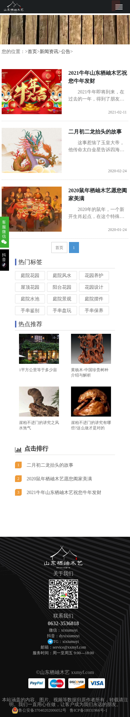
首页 (32, 51)
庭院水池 (30, 298)
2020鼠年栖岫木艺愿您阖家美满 (97, 194)
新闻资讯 (49, 51)
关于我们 (63, 573)
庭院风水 (62, 275)
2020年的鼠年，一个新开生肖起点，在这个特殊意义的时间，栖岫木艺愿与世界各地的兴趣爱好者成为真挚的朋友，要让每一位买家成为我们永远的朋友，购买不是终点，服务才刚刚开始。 (96, 213)
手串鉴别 (30, 310)
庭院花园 (30, 275)
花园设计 (94, 287)
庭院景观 (62, 298)
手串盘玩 (62, 310)
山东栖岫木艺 (55, 672)
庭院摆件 (94, 298)
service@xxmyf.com (69, 647)
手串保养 (94, 310)
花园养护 (94, 275)
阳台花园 (62, 287)
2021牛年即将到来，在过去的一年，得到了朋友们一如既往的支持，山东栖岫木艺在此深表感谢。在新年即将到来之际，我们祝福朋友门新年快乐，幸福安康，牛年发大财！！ (96, 95)
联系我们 (63, 616)
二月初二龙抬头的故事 (95, 132)
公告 (65, 51)
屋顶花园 (30, 287)
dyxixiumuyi (69, 636)
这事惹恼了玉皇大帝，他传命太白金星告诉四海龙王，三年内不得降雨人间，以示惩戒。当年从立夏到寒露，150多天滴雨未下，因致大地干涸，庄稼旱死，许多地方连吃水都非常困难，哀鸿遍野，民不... (97, 146)
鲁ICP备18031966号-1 (88, 710)
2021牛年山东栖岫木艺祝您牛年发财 (97, 77)
